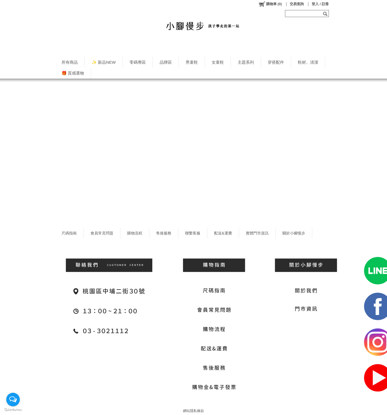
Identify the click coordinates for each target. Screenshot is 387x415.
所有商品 (70, 62)
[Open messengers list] (13, 399)
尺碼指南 (69, 233)
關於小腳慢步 (293, 233)
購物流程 (134, 233)
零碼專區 (138, 62)
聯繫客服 (192, 233)
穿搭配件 (276, 62)
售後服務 (163, 233)
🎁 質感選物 (73, 73)
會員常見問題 (102, 233)
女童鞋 (218, 62)
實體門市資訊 (257, 233)
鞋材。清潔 (308, 62)
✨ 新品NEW (104, 62)
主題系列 (246, 62)
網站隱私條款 (193, 411)
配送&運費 (223, 233)
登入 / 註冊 (320, 4)
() (270, 4)
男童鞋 (192, 62)
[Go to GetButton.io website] (13, 409)
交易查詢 (297, 4)
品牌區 (166, 62)
